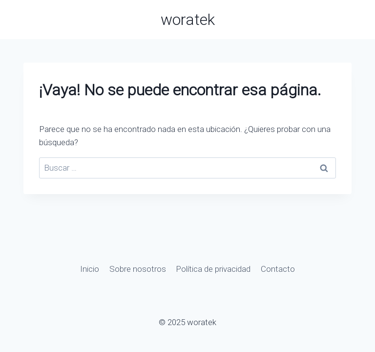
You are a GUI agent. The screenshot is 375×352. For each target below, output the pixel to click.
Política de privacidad (213, 269)
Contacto (278, 269)
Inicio (89, 269)
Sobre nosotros (137, 269)
